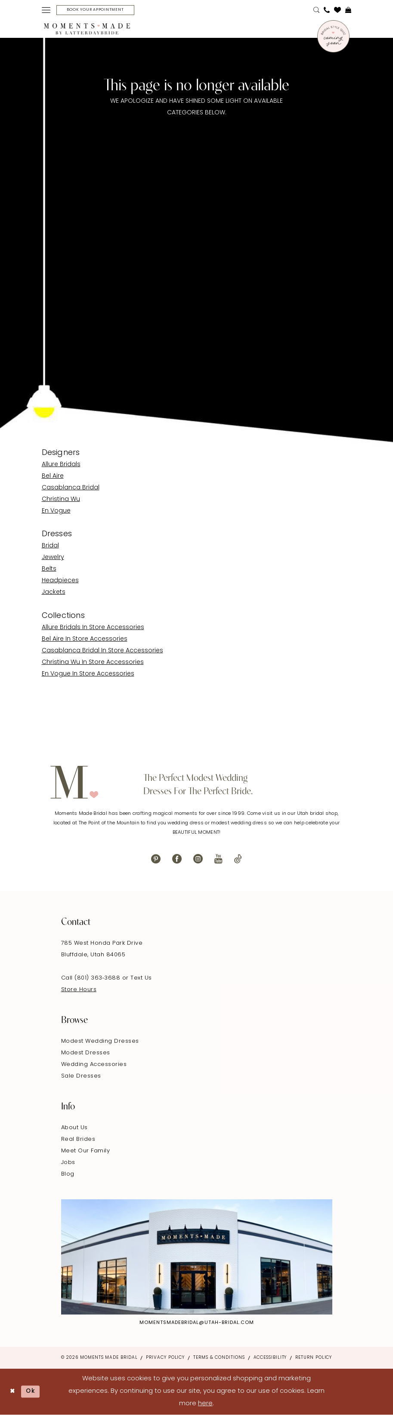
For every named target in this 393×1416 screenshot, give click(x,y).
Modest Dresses (85, 1054)
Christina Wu (61, 500)
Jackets (53, 593)
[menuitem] (46, 10)
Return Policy (313, 1358)
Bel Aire (53, 477)
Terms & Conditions (218, 1358)
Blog (67, 1175)
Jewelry (53, 559)
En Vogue (56, 512)
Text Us (141, 979)
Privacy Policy (165, 1358)
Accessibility (270, 1358)
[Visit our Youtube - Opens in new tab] (218, 859)
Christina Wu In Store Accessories (93, 663)
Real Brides (78, 1140)
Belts (49, 570)
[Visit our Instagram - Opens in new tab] (198, 859)
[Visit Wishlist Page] (337, 10)
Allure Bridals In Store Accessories (93, 628)
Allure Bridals (61, 465)
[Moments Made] (87, 30)
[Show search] (316, 11)
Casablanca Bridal (70, 488)
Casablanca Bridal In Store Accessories (102, 651)
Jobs (68, 1163)
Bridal (50, 547)
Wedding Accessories (94, 1065)
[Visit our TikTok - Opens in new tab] (238, 859)
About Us (74, 1128)
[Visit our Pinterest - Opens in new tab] (156, 859)
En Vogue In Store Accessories (88, 675)
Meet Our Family (85, 1152)
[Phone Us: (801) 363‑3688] (327, 11)
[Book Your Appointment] (100, 10)
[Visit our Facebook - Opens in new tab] (177, 859)
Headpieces (60, 582)
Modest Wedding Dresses (100, 1042)
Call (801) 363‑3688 (91, 979)
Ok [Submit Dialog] (33, 1392)
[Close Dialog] (13, 1392)
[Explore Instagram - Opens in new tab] (196, 1258)
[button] (46, 10)
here (205, 1404)
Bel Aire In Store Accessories (84, 640)
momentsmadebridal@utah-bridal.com (196, 1323)
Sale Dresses (81, 1077)
